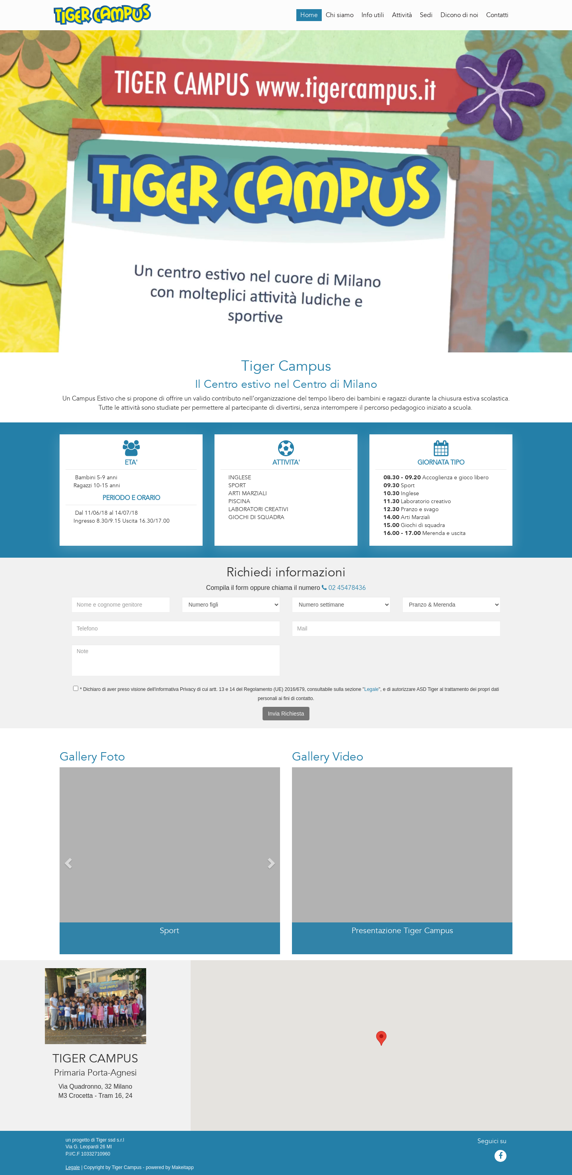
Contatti (497, 15)
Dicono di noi (459, 15)
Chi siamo (340, 15)
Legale (371, 689)
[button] (67, 860)
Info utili (372, 15)
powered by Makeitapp (170, 1167)
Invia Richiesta (286, 713)
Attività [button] (402, 15)
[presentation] (346, 659)
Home (309, 15)
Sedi (426, 15)
